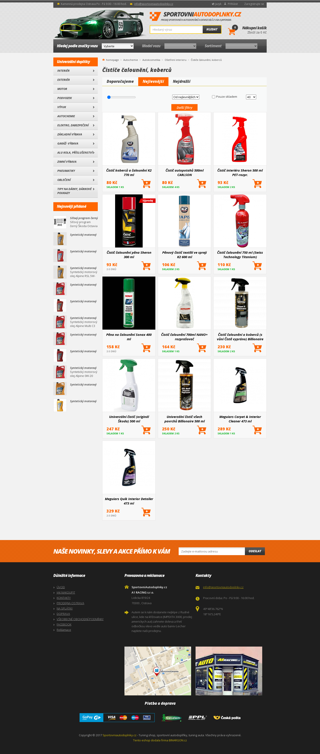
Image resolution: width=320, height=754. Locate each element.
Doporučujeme (120, 81)
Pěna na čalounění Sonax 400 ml (129, 336)
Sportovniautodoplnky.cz (119, 735)
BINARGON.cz (178, 740)
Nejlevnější (153, 81)
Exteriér (63, 80)
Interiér (63, 71)
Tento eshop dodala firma (150, 740)
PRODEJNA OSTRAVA (70, 603)
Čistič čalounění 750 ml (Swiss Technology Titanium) (240, 254)
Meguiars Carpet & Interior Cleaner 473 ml (240, 418)
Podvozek (64, 98)
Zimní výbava (66, 162)
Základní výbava (69, 134)
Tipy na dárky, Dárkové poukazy (74, 191)
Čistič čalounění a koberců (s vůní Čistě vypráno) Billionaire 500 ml (240, 336)
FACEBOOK (64, 624)
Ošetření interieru (175, 59)
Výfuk (61, 107)
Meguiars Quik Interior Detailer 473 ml (129, 501)
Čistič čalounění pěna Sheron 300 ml (129, 254)
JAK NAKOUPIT (66, 592)
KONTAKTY (64, 598)
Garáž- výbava (67, 143)
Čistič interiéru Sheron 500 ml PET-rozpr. (240, 172)
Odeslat (255, 551)
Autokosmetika (151, 59)
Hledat (211, 29)
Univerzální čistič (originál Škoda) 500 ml (129, 418)
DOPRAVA (63, 614)
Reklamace (64, 630)
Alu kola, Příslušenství (75, 152)
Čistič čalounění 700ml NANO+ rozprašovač (184, 336)
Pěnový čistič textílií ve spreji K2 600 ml (184, 254)
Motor (62, 89)
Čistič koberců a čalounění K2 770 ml (129, 172)
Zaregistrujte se (254, 4)
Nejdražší (181, 81)
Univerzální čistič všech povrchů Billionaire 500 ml (184, 418)
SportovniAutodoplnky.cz (195, 16)
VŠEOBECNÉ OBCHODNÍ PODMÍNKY (80, 619)
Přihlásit (233, 4)
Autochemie (66, 116)
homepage (112, 59)
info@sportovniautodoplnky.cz (153, 4)
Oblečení (64, 180)
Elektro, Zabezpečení (73, 125)
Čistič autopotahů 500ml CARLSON (185, 172)
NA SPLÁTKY (65, 608)
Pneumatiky (66, 171)
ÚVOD (61, 587)
